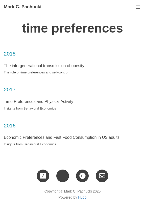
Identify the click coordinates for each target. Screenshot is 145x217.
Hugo (82, 197)
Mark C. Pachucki (22, 6)
